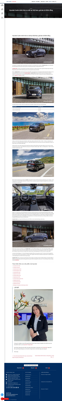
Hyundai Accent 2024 (16, 265)
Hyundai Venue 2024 (16, 283)
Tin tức (50, 1)
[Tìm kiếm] (55, 2)
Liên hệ (53, 1)
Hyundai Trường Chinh (28, 344)
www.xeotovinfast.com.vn (10, 395)
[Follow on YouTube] (18, 387)
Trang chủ (33, 1)
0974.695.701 (10, 381)
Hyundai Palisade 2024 (17, 281)
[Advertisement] (33, 25)
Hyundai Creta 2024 (16, 267)
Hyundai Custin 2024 (16, 280)
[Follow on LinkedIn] (16, 387)
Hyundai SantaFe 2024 (17, 275)
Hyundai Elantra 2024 (16, 272)
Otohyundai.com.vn (11, 385)
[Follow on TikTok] (10, 387)
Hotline (44, 347)
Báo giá (2, 9)
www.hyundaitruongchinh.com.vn (12, 394)
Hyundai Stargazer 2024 (17, 270)
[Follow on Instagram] (8, 387)
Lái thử (2, 13)
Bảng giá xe (43, 1)
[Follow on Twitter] (11, 387)
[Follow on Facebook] (6, 387)
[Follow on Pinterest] (15, 387)
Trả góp (46, 1)
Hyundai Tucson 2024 (16, 273)
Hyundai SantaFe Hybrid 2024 (18, 278)
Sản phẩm (38, 1)
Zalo (46, 347)
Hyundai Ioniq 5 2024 (16, 277)
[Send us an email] (13, 387)
